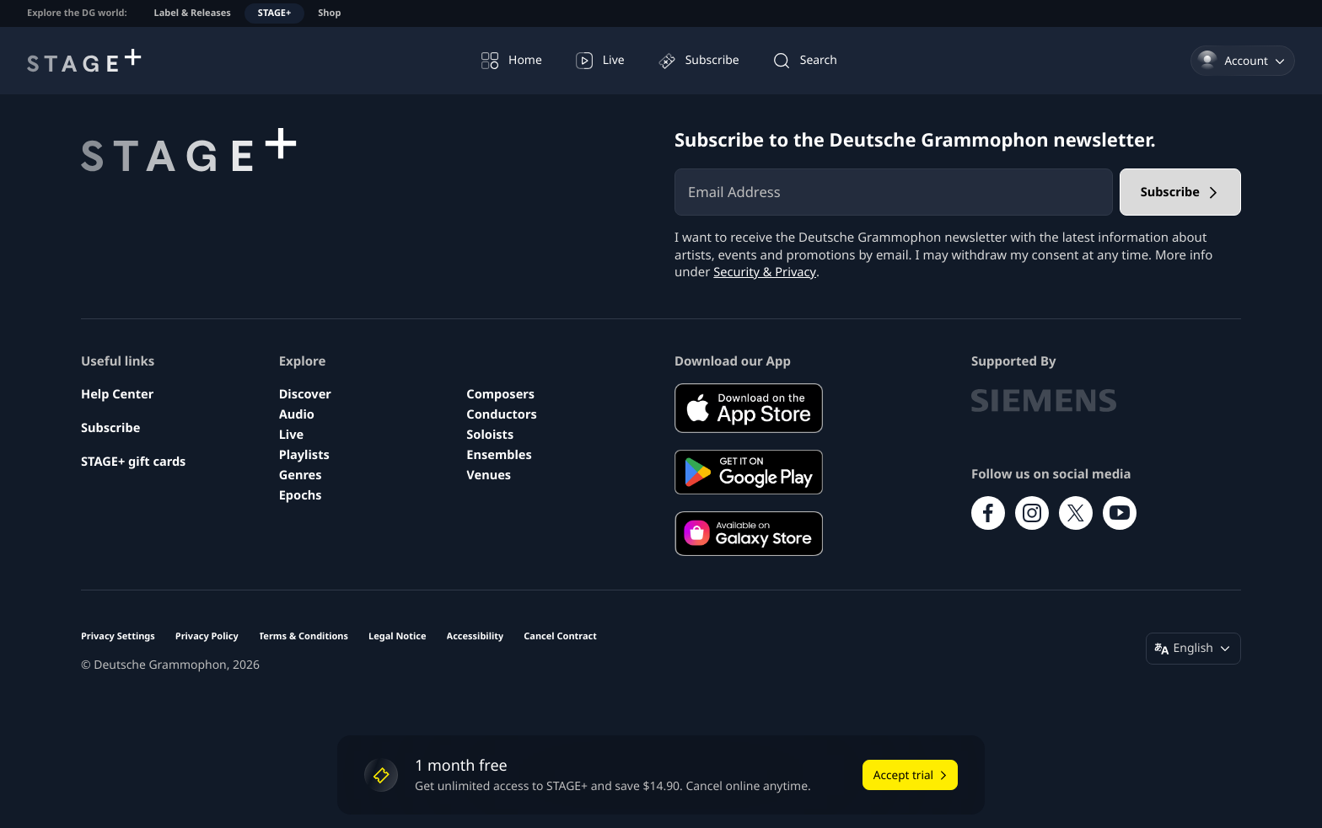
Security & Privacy (766, 272)
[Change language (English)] (1193, 649)
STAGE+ (274, 13)
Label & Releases (192, 13)
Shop (329, 13)
